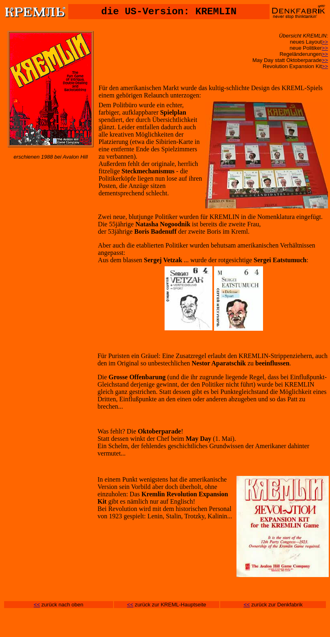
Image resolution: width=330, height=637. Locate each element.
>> (325, 42)
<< (37, 605)
